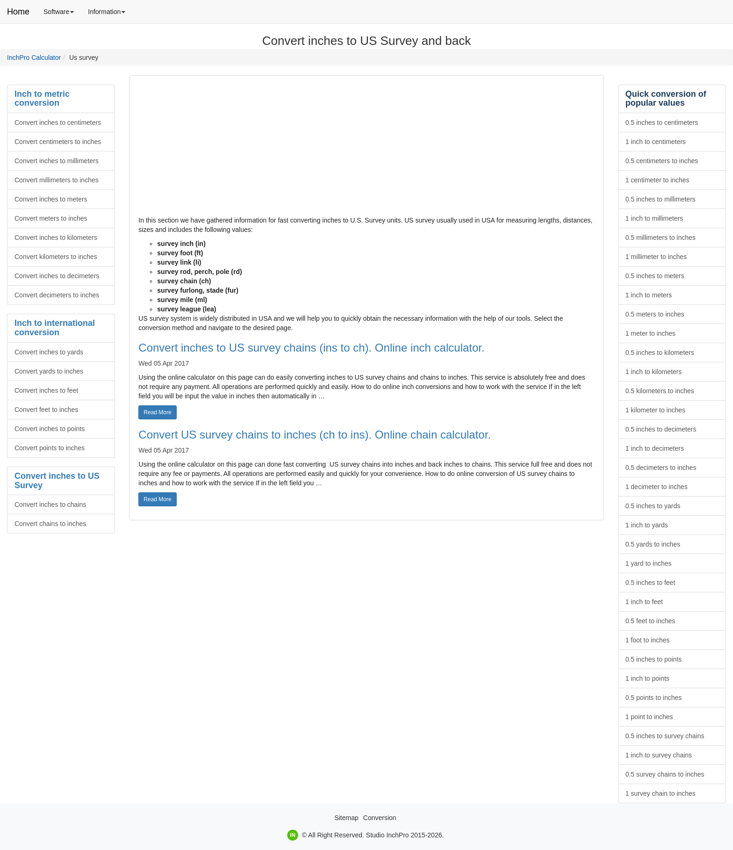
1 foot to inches (647, 640)
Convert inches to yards (48, 352)
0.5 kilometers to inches (659, 391)
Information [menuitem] (110, 15)
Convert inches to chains (50, 504)
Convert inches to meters (50, 199)
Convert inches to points (49, 428)
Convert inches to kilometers (55, 237)
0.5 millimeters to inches (660, 237)
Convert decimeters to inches (56, 295)
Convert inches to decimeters (56, 276)
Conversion (379, 817)
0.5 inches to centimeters (661, 122)
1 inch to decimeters (654, 448)
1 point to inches (649, 716)
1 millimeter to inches (656, 256)
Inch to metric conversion (42, 98)
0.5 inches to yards (653, 506)
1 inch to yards (646, 525)
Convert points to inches (49, 448)
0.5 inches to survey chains (664, 736)
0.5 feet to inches (650, 621)
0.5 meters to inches (654, 314)
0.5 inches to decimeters (661, 429)
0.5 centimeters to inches (661, 161)
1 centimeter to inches (657, 180)
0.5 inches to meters (654, 276)
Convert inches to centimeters (57, 122)
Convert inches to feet (46, 390)
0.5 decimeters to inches (661, 467)
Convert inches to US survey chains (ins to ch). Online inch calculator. (311, 347)
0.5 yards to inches (653, 544)
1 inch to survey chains (658, 755)
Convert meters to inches (50, 218)
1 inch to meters (648, 295)
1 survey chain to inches (660, 793)
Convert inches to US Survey (57, 480)
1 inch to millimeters (654, 218)
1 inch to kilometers (653, 371)
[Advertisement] (366, 150)
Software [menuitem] (62, 15)
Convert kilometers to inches (55, 256)
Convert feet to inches (46, 409)
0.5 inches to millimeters (660, 199)
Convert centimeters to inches (57, 141)
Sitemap (346, 817)
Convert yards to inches (48, 371)
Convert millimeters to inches (56, 180)
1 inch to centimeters (655, 141)
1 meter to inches (650, 333)
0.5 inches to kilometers (659, 352)
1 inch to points (647, 678)
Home (18, 11)
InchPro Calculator (34, 57)
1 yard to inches (648, 563)
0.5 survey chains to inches (664, 774)
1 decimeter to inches (656, 486)
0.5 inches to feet (650, 582)
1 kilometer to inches (655, 410)
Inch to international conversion (54, 327)
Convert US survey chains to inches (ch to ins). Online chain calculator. (314, 434)
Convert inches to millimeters (56, 161)
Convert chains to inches (50, 523)
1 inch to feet (644, 601)
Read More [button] (160, 412)
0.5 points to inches (653, 697)
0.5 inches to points (653, 659)
